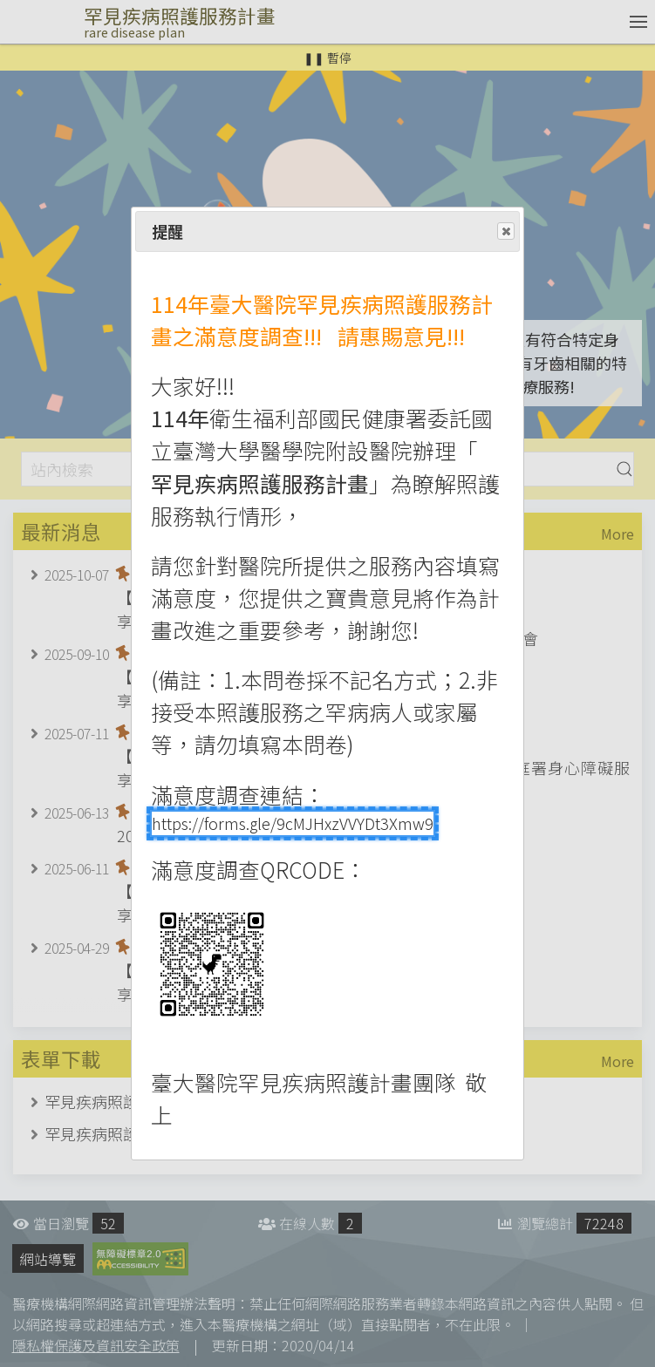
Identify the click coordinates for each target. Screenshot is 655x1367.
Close (505, 232)
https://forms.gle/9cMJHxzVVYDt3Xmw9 (292, 823)
